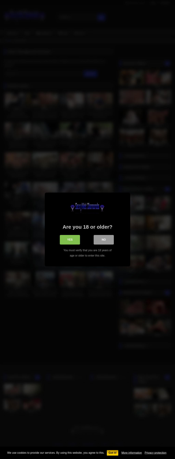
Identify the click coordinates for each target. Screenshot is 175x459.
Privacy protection (155, 452)
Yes (70, 239)
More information (131, 452)
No (104, 239)
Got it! (113, 452)
